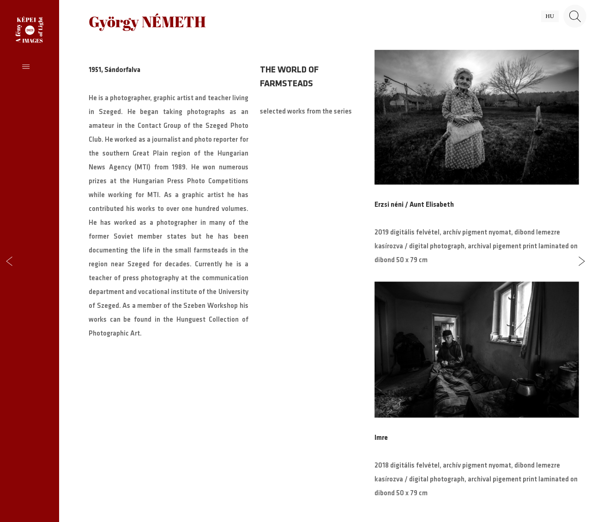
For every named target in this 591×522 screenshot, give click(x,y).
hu (550, 16)
